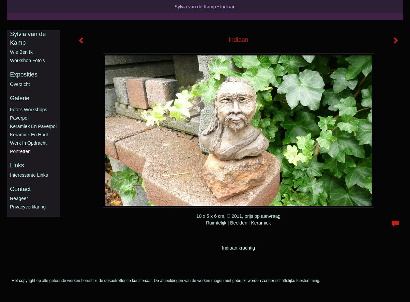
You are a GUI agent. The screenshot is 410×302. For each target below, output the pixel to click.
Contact (20, 189)
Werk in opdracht (28, 143)
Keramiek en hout (29, 134)
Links (17, 165)
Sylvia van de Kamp (195, 6)
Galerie (19, 98)
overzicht (20, 84)
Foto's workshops (28, 109)
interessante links (29, 175)
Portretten (20, 151)
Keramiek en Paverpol (33, 126)
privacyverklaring (28, 206)
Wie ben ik (21, 52)
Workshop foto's (27, 60)
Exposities (23, 74)
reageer (19, 198)
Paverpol (19, 118)
